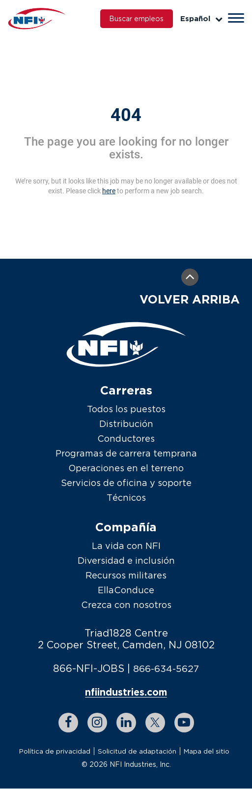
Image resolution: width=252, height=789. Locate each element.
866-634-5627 (166, 668)
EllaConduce (126, 590)
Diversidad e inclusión (126, 560)
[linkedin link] (126, 723)
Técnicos (126, 497)
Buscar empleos (133, 19)
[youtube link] (184, 723)
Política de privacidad (54, 751)
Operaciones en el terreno (126, 468)
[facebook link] (68, 723)
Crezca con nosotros (126, 604)
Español (201, 18)
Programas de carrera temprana (126, 453)
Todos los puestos (126, 409)
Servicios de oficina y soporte (126, 482)
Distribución (126, 423)
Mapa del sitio (207, 751)
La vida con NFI (126, 545)
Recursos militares (126, 575)
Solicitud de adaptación (137, 751)
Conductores (126, 438)
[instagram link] (97, 723)
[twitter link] (155, 723)
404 (126, 115)
